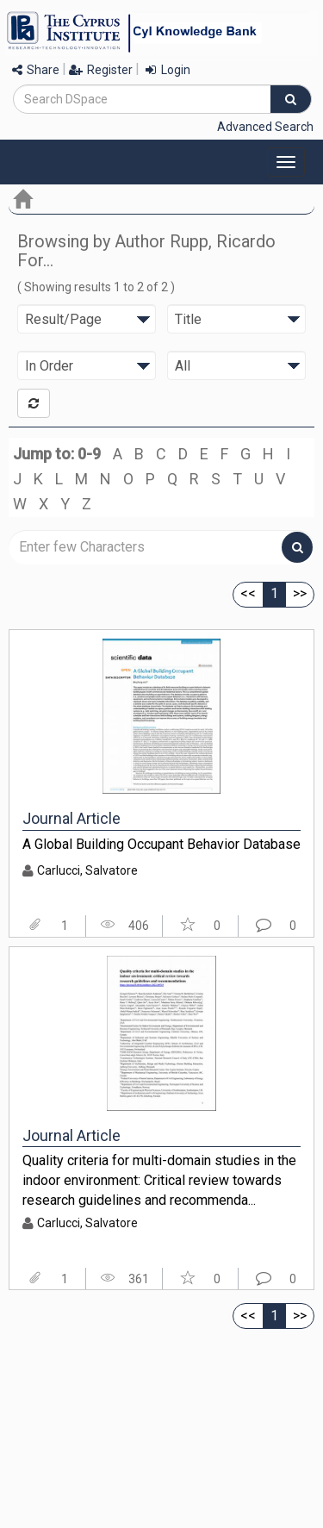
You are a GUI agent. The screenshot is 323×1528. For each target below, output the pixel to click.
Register (101, 70)
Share (35, 70)
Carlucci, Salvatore (87, 870)
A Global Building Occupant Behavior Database (161, 844)
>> (300, 593)
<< (248, 593)
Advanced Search (265, 127)
